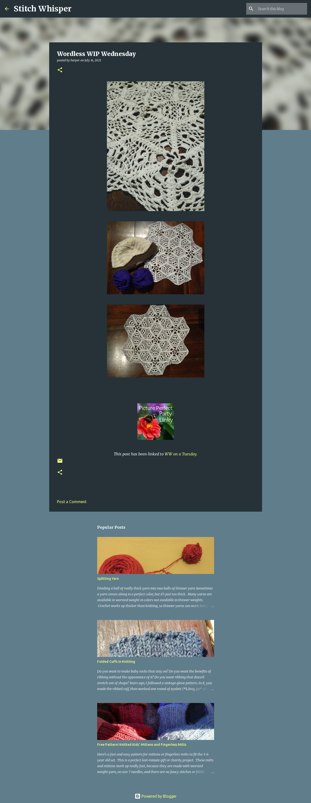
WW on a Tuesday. (181, 454)
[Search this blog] (281, 9)
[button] (60, 70)
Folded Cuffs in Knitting (116, 662)
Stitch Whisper (43, 9)
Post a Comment (71, 501)
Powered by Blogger (156, 796)
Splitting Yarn (108, 579)
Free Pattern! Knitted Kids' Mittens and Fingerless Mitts (141, 745)
